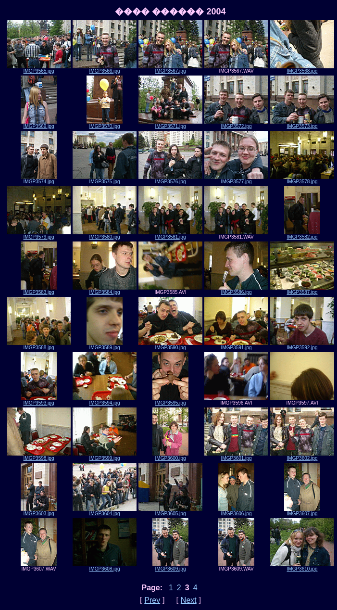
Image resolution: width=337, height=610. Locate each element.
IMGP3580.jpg (105, 235)
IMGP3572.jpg (236, 124)
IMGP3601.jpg (236, 456)
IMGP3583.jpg (39, 290)
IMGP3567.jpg (170, 69)
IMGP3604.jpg (105, 511)
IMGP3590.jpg (170, 345)
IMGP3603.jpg (39, 511)
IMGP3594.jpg (105, 401)
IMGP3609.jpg (170, 567)
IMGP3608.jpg (105, 567)
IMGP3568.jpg (302, 69)
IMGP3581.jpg (170, 235)
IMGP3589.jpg (105, 345)
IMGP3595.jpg (170, 401)
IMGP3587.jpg (302, 290)
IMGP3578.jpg (302, 179)
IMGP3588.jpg (39, 345)
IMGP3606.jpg (236, 511)
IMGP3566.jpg (105, 69)
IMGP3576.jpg (170, 179)
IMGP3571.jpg (170, 124)
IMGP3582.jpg (302, 235)
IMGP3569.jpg (39, 124)
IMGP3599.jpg (105, 456)
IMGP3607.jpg (302, 511)
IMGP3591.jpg (236, 345)
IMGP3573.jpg (302, 124)
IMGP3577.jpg (236, 179)
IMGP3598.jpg (39, 456)
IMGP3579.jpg (39, 235)
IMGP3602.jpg (302, 456)
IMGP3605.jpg (170, 511)
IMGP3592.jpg (302, 345)
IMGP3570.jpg (105, 124)
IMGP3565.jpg (39, 69)
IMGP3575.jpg (105, 179)
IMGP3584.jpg (105, 290)
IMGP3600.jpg (170, 456)
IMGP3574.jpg (39, 179)
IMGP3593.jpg (39, 401)
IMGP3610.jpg (302, 567)
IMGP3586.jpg (236, 290)
